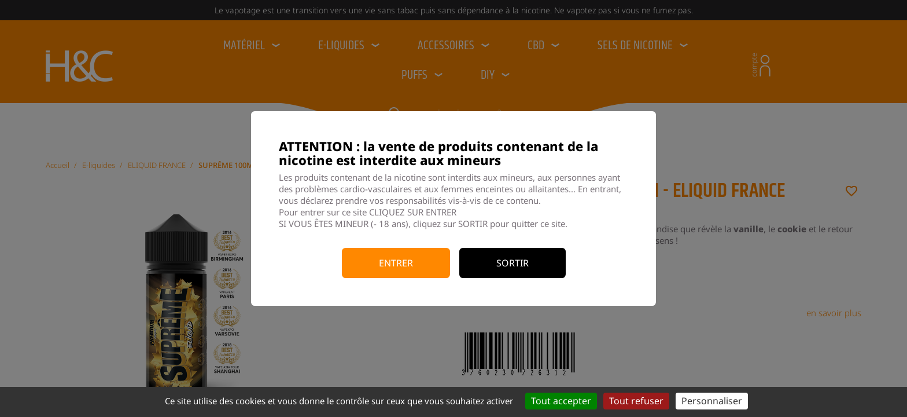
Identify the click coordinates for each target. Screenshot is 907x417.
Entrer (396, 263)
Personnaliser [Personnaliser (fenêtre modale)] (711, 400)
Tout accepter (561, 400)
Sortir (512, 263)
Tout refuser (636, 400)
